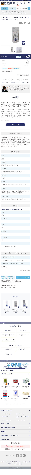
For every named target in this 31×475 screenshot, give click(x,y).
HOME (2, 461)
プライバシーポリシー (23, 461)
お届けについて (15, 82)
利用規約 (10, 463)
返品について (25, 82)
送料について (5, 82)
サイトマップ (8, 461)
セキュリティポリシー (18, 463)
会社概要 (15, 461)
